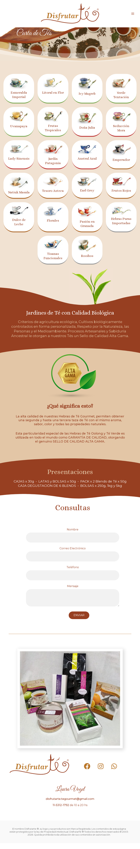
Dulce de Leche (19, 226)
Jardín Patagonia (52, 161)
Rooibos (87, 261)
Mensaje (72, 601)
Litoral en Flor (53, 94)
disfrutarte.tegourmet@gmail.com (70, 804)
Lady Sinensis (19, 160)
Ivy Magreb (87, 93)
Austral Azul (87, 158)
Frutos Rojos (121, 190)
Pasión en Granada (87, 228)
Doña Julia (87, 127)
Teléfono (72, 578)
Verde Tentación (121, 95)
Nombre (72, 541)
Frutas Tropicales (52, 128)
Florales (52, 225)
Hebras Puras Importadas (121, 227)
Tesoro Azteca (52, 193)
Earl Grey (87, 190)
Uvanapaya (19, 126)
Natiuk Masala (19, 194)
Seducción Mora (121, 128)
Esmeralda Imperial (19, 94)
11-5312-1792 (61, 811)
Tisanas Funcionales (53, 261)
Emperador (121, 160)
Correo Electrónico (72, 560)
